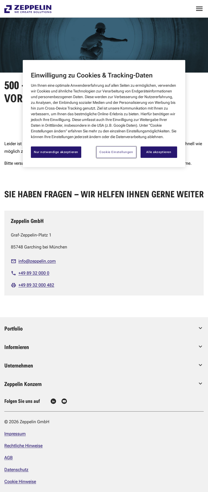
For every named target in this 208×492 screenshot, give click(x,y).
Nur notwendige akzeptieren (56, 152)
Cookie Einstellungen (116, 152)
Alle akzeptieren (158, 152)
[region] (104, 113)
